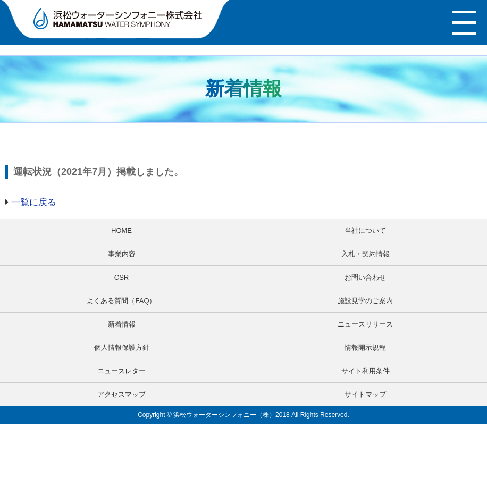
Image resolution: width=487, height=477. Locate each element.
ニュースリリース (365, 324)
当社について (365, 231)
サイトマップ (365, 394)
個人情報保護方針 (121, 348)
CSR (121, 277)
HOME (121, 231)
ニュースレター (121, 371)
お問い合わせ (365, 277)
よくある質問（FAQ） (121, 301)
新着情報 (122, 324)
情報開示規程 (365, 348)
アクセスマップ (121, 394)
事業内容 (122, 254)
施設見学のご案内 (365, 301)
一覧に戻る (33, 202)
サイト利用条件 (365, 371)
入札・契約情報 (365, 254)
